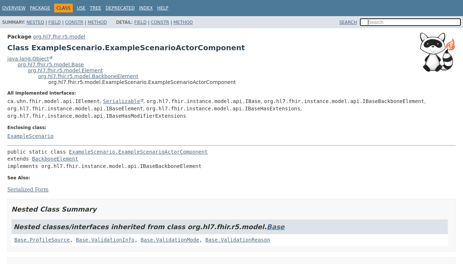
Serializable (121, 101)
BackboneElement (55, 159)
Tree (95, 8)
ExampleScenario (30, 136)
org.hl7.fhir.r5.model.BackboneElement (88, 76)
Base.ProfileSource (42, 240)
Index (146, 8)
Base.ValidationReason (238, 240)
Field (54, 22)
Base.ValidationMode (170, 240)
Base (276, 227)
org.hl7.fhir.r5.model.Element (65, 70)
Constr (74, 22)
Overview (14, 8)
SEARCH (348, 22)
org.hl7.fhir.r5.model (59, 37)
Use (81, 8)
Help (163, 8)
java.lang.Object (28, 59)
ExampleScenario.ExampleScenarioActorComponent (138, 152)
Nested (35, 22)
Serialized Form (28, 189)
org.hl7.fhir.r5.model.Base (51, 64)
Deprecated (120, 8)
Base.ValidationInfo (105, 240)
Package (40, 8)
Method (97, 22)
